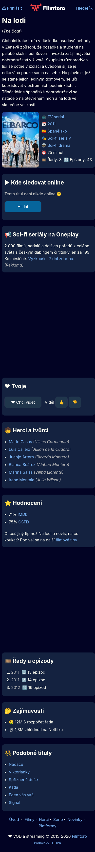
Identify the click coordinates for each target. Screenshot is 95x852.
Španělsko (57, 131)
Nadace (16, 764)
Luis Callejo (19, 449)
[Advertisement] (46, 325)
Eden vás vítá (21, 794)
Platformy (47, 825)
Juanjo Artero (21, 456)
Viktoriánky (19, 771)
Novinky (74, 819)
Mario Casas (20, 441)
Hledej (84, 8)
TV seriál (56, 116)
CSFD (23, 521)
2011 (52, 123)
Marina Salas (21, 472)
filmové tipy (66, 539)
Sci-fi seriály (59, 138)
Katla (13, 787)
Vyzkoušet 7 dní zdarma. (51, 258)
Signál (14, 802)
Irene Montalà (21, 479)
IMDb (22, 514)
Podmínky (41, 843)
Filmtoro (79, 836)
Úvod (14, 819)
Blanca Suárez (22, 464)
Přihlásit (12, 8)
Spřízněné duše (23, 779)
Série (58, 819)
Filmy (30, 819)
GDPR (56, 843)
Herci (44, 819)
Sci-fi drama (59, 145)
